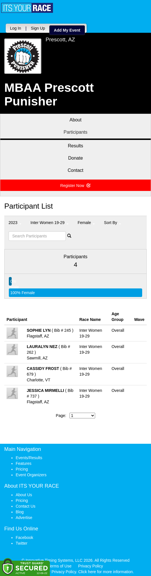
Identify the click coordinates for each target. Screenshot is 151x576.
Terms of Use (60, 564)
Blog (20, 510)
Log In (70, 27)
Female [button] (86, 221)
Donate (75, 156)
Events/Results (29, 456)
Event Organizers (31, 473)
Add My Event (122, 29)
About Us (24, 493)
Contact (75, 168)
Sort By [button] (112, 221)
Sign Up (92, 27)
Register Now (75, 184)
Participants (75, 130)
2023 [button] (15, 221)
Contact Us (25, 504)
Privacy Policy (90, 564)
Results (75, 144)
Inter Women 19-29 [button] (49, 221)
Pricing (22, 467)
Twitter (21, 542)
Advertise (24, 516)
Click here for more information (105, 570)
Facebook (24, 536)
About (75, 118)
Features (23, 462)
